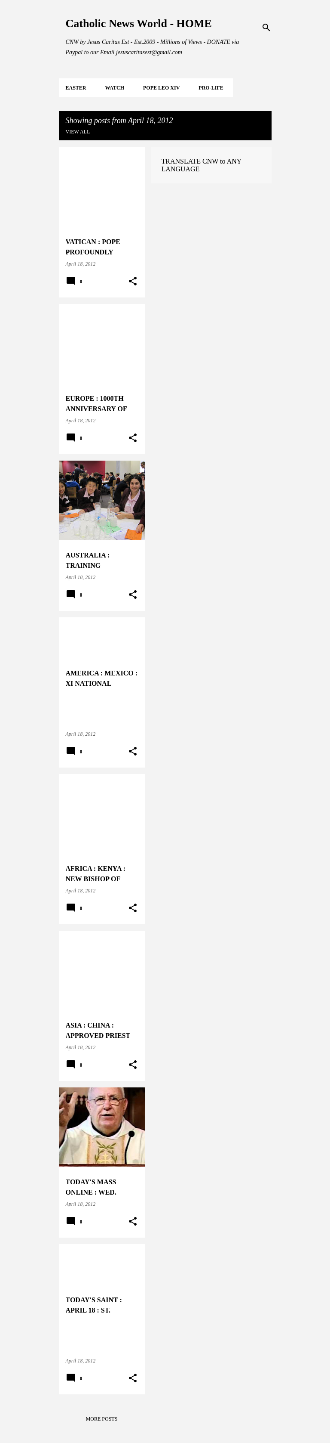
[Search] (266, 27)
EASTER (76, 88)
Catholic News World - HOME (139, 23)
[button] (133, 281)
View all (78, 132)
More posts (102, 1419)
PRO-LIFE (211, 88)
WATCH (114, 88)
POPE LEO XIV (161, 88)
